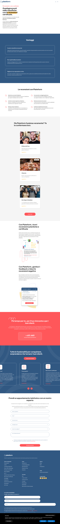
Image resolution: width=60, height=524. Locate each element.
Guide (41, 470)
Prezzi (23, 461)
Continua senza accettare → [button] (50, 515)
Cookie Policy (35, 510)
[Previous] (28, 388)
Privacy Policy (33, 441)
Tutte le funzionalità (7, 461)
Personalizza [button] (9, 521)
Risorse (41, 461)
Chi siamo (24, 474)
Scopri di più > (24, 383)
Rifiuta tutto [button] (43, 521)
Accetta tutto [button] (51, 521)
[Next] (32, 388)
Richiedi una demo (30, 445)
